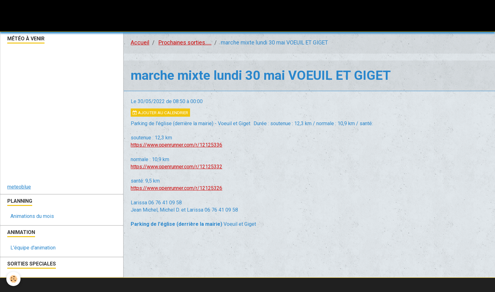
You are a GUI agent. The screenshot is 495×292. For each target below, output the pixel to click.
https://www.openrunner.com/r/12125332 (176, 167)
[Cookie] (13, 279)
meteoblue (19, 187)
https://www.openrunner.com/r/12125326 (176, 188)
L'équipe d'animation (33, 248)
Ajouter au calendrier (160, 112)
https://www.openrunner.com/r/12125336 (176, 145)
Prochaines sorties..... (185, 42)
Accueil (140, 42)
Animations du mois (32, 216)
